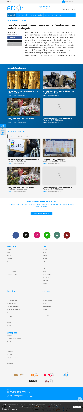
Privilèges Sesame (47, 300)
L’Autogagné (10, 315)
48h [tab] (11, 136)
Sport (18, 15)
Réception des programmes (14, 338)
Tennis (44, 271)
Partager (12, 37)
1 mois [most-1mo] (27, 136)
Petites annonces (47, 306)
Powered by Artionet (12, 396)
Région (9, 249)
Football (45, 249)
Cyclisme (45, 261)
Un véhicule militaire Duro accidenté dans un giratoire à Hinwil (58, 92)
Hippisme (45, 268)
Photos (33, 15)
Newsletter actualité (12, 274)
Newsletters (47, 235)
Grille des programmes (13, 303)
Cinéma (45, 297)
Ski (43, 264)
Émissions (25, 15)
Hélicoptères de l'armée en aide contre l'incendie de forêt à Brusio (57, 119)
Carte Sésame (10, 341)
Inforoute (45, 309)
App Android (67, 235)
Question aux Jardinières (13, 312)
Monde (9, 255)
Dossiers (9, 268)
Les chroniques (11, 297)
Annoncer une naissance (13, 309)
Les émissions (10, 294)
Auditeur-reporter (68, 1)
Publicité (9, 344)
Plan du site (28, 392)
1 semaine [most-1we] (19, 136)
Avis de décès (46, 315)
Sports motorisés (47, 274)
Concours (9, 325)
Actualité (11, 15)
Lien (11, 44)
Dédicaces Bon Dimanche (13, 306)
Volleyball (45, 258)
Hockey (44, 252)
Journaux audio (11, 264)
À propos (9, 335)
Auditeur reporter (11, 271)
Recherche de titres (12, 300)
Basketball (45, 255)
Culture (9, 261)
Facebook (15, 235)
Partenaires (10, 351)
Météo (44, 303)
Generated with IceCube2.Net (25, 396)
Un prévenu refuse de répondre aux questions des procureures (20, 119)
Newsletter (10, 363)
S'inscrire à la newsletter (41, 213)
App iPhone (57, 235)
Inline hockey (46, 277)
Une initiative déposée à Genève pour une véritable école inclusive (23, 160)
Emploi (44, 312)
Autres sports (46, 280)
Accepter (77, 407)
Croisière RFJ (56, 15)
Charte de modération (13, 357)
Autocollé (9, 319)
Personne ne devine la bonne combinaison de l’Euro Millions (54, 160)
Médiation (9, 354)
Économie (9, 258)
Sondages (9, 322)
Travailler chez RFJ (11, 348)
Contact (9, 360)
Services (47, 15)
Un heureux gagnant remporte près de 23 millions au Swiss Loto (22, 92)
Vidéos (40, 15)
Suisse (23, 20)
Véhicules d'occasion (48, 294)
